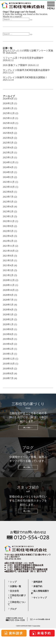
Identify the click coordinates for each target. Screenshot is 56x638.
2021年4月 (8, 265)
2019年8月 (8, 334)
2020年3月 (8, 314)
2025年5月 (8, 142)
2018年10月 (9, 363)
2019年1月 (8, 354)
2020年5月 (8, 304)
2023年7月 (8, 196)
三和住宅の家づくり (17, 596)
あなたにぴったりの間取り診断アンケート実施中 (28, 51)
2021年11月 (9, 246)
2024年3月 (8, 172)
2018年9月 (8, 368)
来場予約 (37, 586)
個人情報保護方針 (40, 592)
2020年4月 (8, 309)
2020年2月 (8, 319)
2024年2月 (8, 177)
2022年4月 (8, 236)
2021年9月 (8, 255)
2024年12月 (9, 162)
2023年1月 (8, 216)
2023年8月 (8, 192)
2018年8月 (8, 373)
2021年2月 (8, 275)
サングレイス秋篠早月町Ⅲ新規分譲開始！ (25, 77)
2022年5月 (8, 231)
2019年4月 (8, 344)
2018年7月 (8, 378)
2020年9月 (8, 295)
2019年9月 (8, 329)
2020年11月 (9, 285)
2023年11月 (9, 182)
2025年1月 (8, 157)
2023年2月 (8, 211)
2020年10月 (9, 290)
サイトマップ (40, 597)
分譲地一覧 (15, 586)
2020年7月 (8, 299)
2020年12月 (9, 280)
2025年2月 (8, 152)
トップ (13, 582)
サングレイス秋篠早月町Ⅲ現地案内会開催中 (26, 70)
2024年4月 (8, 167)
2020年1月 (8, 324)
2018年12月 (9, 358)
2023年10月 (9, 187)
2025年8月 (8, 133)
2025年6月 (8, 138)
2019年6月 (8, 339)
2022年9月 (8, 226)
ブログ (13, 609)
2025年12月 (9, 113)
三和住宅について (17, 603)
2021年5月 (8, 260)
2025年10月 (9, 123)
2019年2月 (8, 349)
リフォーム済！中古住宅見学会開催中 (23, 58)
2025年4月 (8, 147)
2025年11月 (9, 118)
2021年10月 (9, 250)
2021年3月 (8, 270)
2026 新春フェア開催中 (15, 65)
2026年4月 (8, 98)
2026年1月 (8, 108)
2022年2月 (8, 241)
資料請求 (37, 582)
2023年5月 (8, 201)
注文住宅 (14, 591)
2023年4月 (8, 206)
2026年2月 (8, 103)
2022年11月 (9, 221)
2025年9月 (8, 128)
